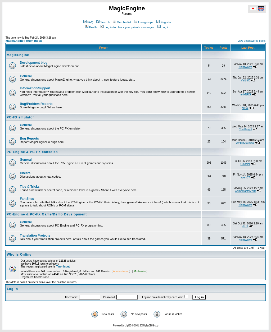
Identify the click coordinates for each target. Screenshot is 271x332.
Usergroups (143, 22)
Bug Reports (29, 138)
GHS (245, 226)
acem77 (245, 177)
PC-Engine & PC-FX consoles (32, 152)
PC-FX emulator (20, 117)
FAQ (88, 22)
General (26, 76)
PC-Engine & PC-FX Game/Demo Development (47, 214)
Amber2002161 (245, 142)
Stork (245, 108)
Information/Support (35, 88)
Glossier (245, 164)
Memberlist (122, 22)
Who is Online (19, 254)
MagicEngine (18, 55)
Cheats (25, 173)
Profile (91, 27)
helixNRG (245, 94)
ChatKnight (245, 129)
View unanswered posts (251, 40)
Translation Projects (35, 235)
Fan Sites (27, 199)
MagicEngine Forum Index (24, 40)
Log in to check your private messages (127, 27)
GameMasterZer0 (245, 191)
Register (163, 22)
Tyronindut (63, 266)
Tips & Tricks (29, 186)
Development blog (33, 62)
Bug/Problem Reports (36, 104)
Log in (163, 27)
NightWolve (245, 67)
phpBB (128, 325)
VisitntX (245, 80)
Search (103, 22)
